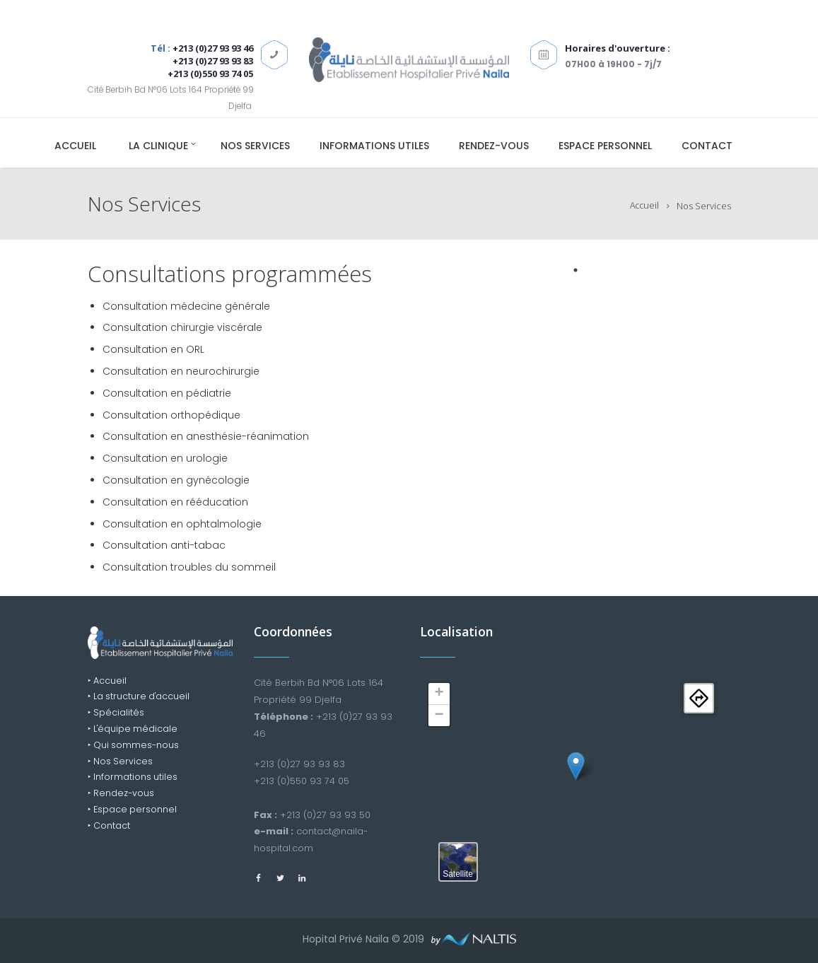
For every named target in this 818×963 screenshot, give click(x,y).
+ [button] (438, 693)
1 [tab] (575, 270)
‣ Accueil (107, 681)
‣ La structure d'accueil (141, 697)
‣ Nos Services (121, 765)
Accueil (643, 205)
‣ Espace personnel (133, 815)
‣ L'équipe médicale (134, 731)
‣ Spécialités (116, 714)
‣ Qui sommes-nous (134, 748)
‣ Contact (109, 832)
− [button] (438, 715)
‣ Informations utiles (133, 781)
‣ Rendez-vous (122, 798)
